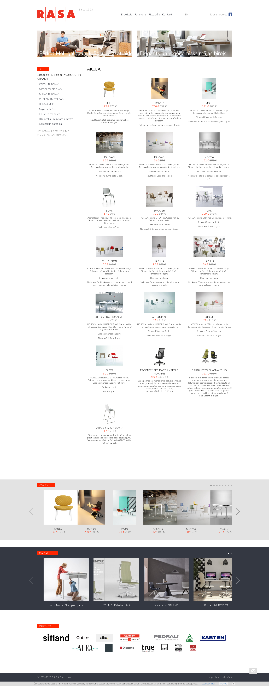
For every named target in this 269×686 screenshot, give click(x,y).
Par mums (140, 14)
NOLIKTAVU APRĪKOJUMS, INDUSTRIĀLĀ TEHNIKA (53, 133)
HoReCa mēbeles (49, 114)
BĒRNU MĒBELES (49, 104)
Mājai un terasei (48, 109)
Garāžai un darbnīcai (50, 124)
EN (187, 14)
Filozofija (154, 14)
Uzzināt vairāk (208, 683)
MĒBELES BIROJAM (50, 89)
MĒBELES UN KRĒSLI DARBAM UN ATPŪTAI (59, 77)
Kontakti (167, 14)
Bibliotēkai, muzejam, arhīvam (56, 119)
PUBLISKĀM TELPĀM (51, 99)
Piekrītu (223, 683)
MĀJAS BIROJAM (49, 94)
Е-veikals (126, 14)
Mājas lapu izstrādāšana (220, 677)
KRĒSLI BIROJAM (49, 84)
